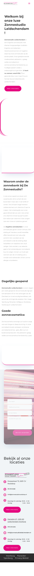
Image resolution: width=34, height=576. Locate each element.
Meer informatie (13, 88)
